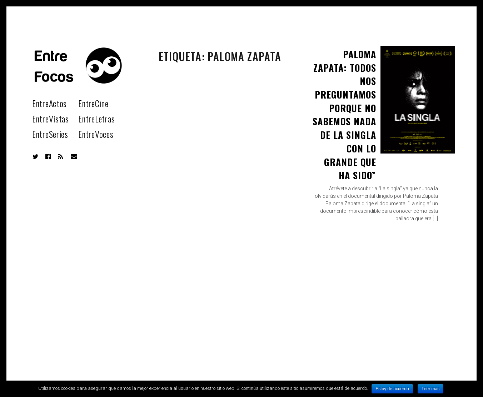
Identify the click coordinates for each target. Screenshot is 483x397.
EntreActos (49, 103)
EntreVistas (50, 118)
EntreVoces (95, 133)
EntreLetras (96, 118)
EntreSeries (50, 133)
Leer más (430, 388)
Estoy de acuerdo (392, 388)
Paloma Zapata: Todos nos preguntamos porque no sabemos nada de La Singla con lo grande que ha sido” (344, 114)
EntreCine (93, 103)
